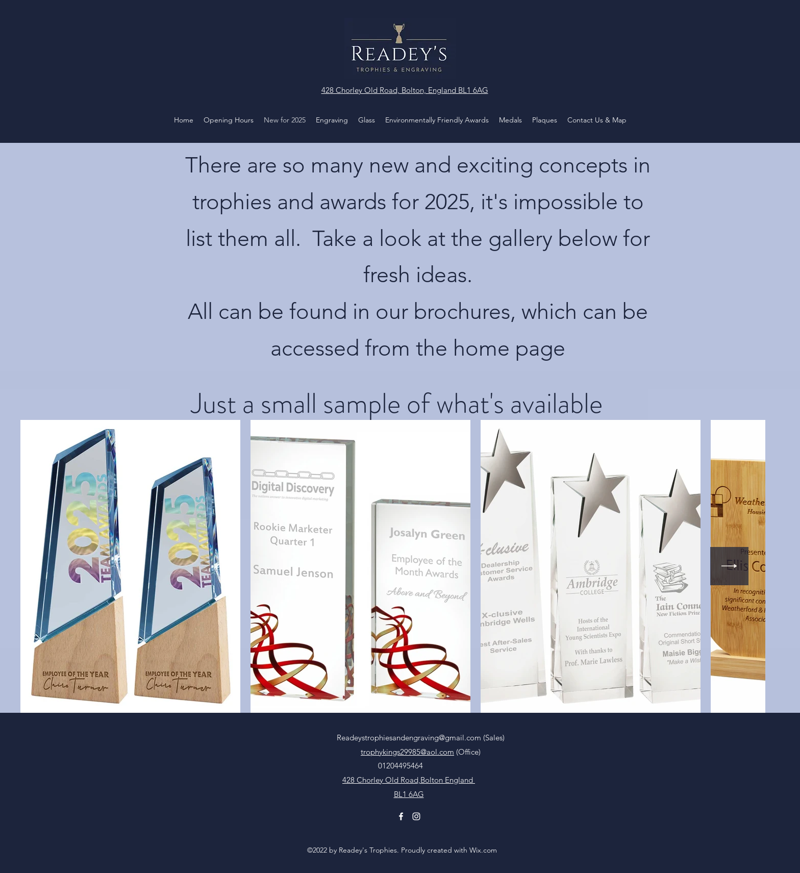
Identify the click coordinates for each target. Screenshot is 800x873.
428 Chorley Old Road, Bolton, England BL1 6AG (404, 90)
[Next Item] (729, 566)
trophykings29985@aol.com (407, 752)
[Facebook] (401, 816)
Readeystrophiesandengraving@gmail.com (409, 737)
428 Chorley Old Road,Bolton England (408, 780)
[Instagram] (416, 816)
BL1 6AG (409, 794)
